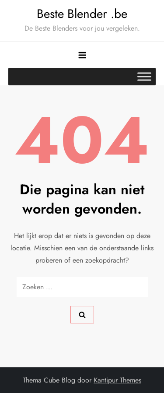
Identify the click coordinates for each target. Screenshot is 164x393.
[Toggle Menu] (144, 76)
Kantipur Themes (117, 380)
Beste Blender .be (82, 14)
